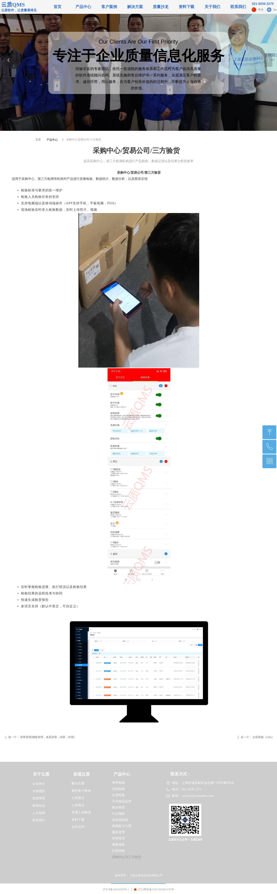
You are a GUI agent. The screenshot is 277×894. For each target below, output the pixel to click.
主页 (38, 139)
